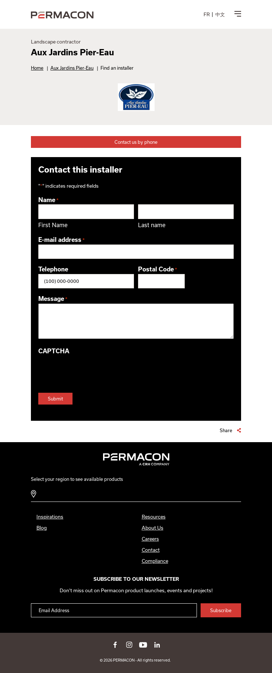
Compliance (155, 561)
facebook (115, 644)
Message (52, 299)
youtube (143, 644)
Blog (41, 528)
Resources (154, 517)
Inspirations (49, 517)
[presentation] (94, 370)
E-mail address (61, 240)
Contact (151, 550)
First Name (53, 225)
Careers (150, 539)
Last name (152, 225)
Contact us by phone (136, 142)
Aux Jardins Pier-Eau (71, 67)
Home (37, 67)
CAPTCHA (53, 351)
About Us (152, 528)
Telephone (53, 269)
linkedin (157, 644)
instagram (129, 644)
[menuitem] (207, 14)
